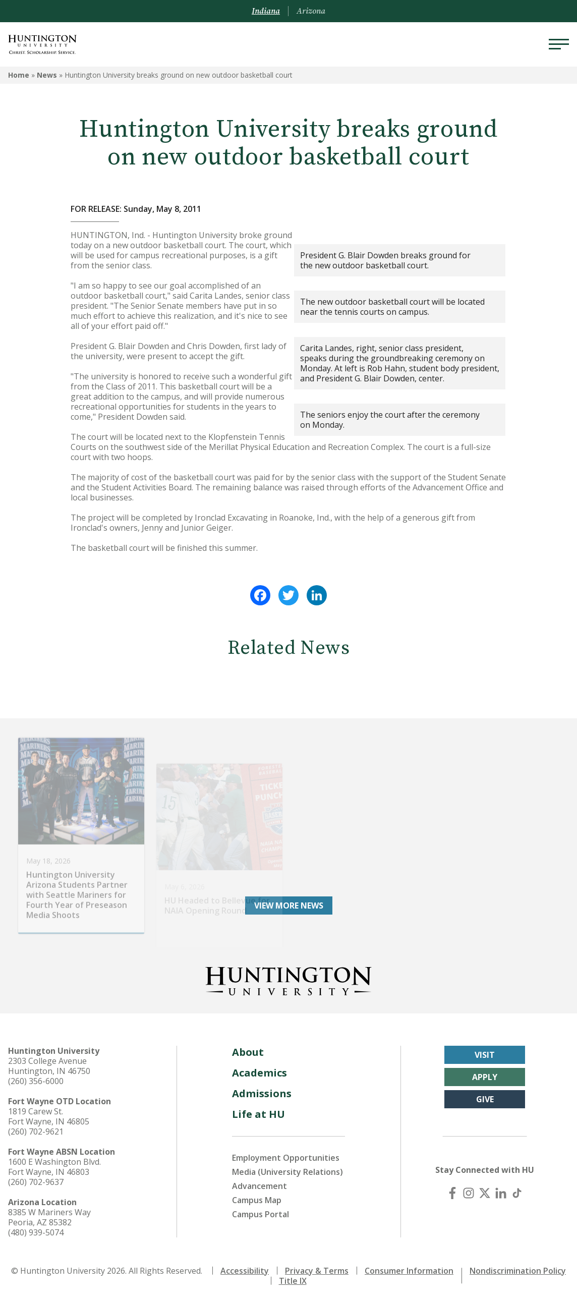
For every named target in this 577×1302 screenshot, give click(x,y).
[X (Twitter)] (485, 1193)
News (47, 75)
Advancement (259, 1186)
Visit (485, 1054)
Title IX (293, 1280)
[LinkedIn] (501, 1193)
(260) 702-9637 (36, 1181)
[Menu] (559, 44)
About (248, 1052)
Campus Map (256, 1200)
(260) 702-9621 (36, 1131)
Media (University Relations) (287, 1171)
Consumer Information (409, 1270)
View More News (288, 905)
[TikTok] (517, 1193)
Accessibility (244, 1270)
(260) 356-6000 (36, 1081)
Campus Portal (260, 1214)
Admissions (262, 1093)
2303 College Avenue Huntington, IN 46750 (49, 1066)
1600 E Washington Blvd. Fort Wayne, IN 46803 (54, 1166)
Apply (484, 1077)
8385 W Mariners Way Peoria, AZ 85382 (49, 1217)
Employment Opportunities (285, 1157)
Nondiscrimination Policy (518, 1270)
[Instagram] (469, 1193)
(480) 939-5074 (36, 1232)
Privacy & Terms (317, 1270)
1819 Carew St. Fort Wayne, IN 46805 (48, 1116)
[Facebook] (452, 1193)
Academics (259, 1073)
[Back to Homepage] (288, 979)
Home (18, 75)
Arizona (311, 11)
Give (485, 1099)
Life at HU (258, 1114)
